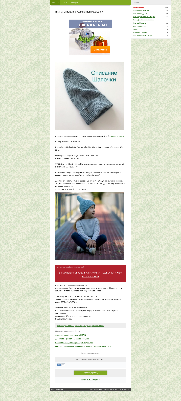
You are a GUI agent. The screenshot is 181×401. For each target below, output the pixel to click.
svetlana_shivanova (117, 136)
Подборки (74, 3)
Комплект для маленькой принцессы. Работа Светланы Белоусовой (83, 346)
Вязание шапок (98, 326)
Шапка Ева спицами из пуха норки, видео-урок (74, 343)
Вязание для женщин (65, 326)
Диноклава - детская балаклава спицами (72, 339)
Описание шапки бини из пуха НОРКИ (70, 335)
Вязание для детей (82, 326)
